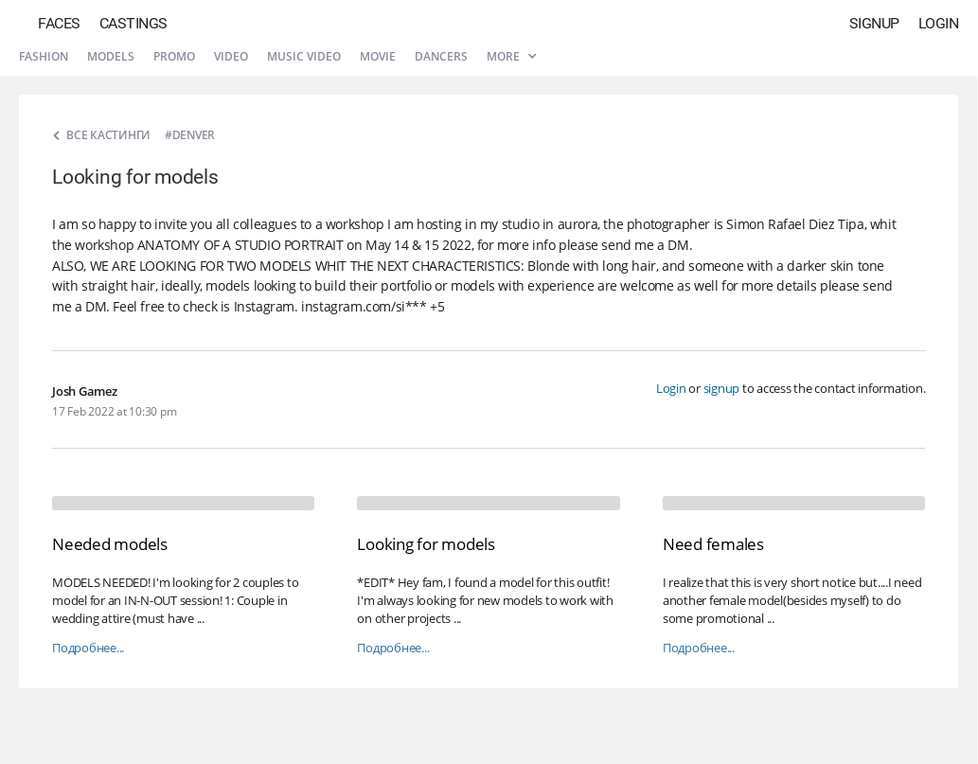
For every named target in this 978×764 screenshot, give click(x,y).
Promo (174, 56)
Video (231, 56)
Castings (133, 23)
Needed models (110, 544)
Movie (378, 56)
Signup (874, 23)
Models (110, 56)
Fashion (43, 56)
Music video (304, 56)
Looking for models (426, 544)
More (511, 56)
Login (938, 23)
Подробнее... (88, 648)
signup (721, 388)
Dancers (441, 56)
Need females (713, 544)
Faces (59, 23)
